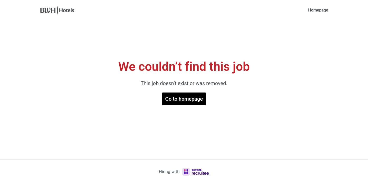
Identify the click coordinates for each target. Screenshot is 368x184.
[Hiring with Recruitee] (184, 172)
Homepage (318, 10)
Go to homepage (184, 99)
